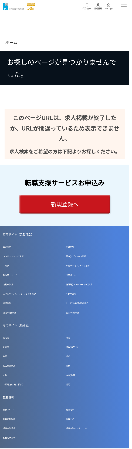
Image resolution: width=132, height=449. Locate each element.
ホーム (11, 42)
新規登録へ (65, 204)
